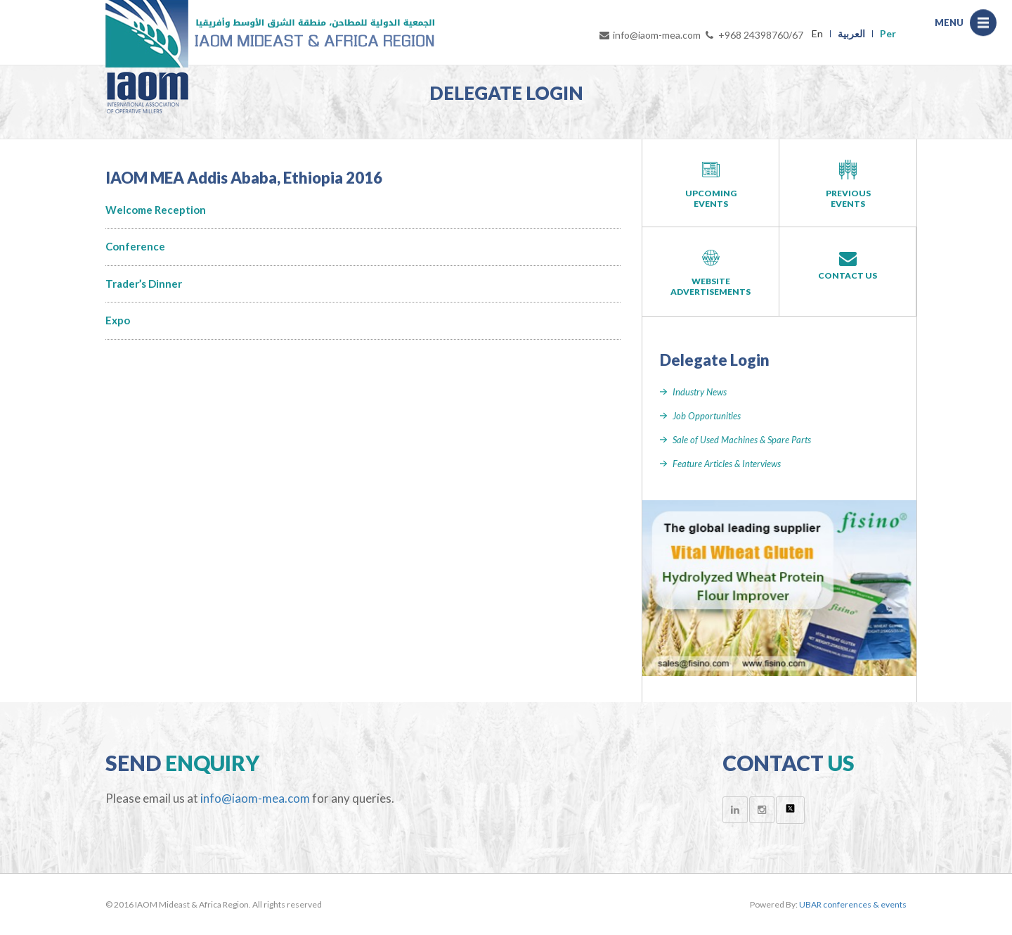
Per (888, 33)
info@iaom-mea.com (649, 35)
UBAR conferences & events (853, 904)
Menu (987, 24)
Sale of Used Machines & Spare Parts (742, 439)
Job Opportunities (707, 415)
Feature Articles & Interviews (727, 463)
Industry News (700, 391)
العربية (851, 33)
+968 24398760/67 (753, 35)
